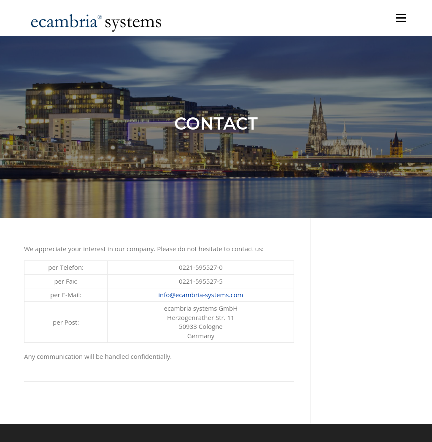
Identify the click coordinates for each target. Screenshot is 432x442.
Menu (400, 18)
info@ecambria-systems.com (200, 294)
